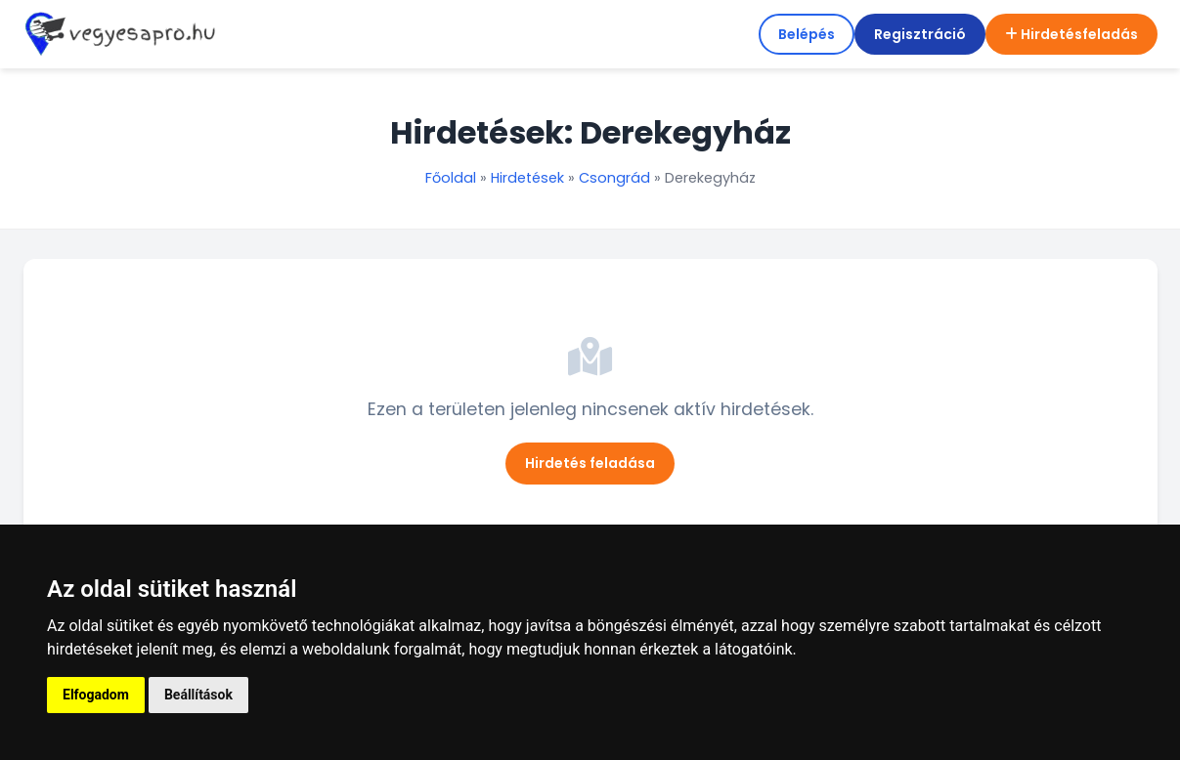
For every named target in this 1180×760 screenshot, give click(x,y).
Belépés (806, 34)
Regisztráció (920, 34)
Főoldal (450, 178)
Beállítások (198, 694)
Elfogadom (96, 694)
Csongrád (614, 178)
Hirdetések (527, 178)
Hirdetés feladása (590, 463)
